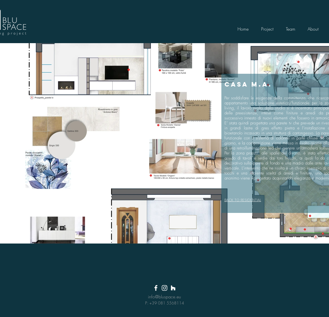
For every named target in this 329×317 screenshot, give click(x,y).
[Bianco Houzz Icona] (173, 288)
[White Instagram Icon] (164, 288)
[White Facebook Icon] (156, 288)
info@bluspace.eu (164, 297)
